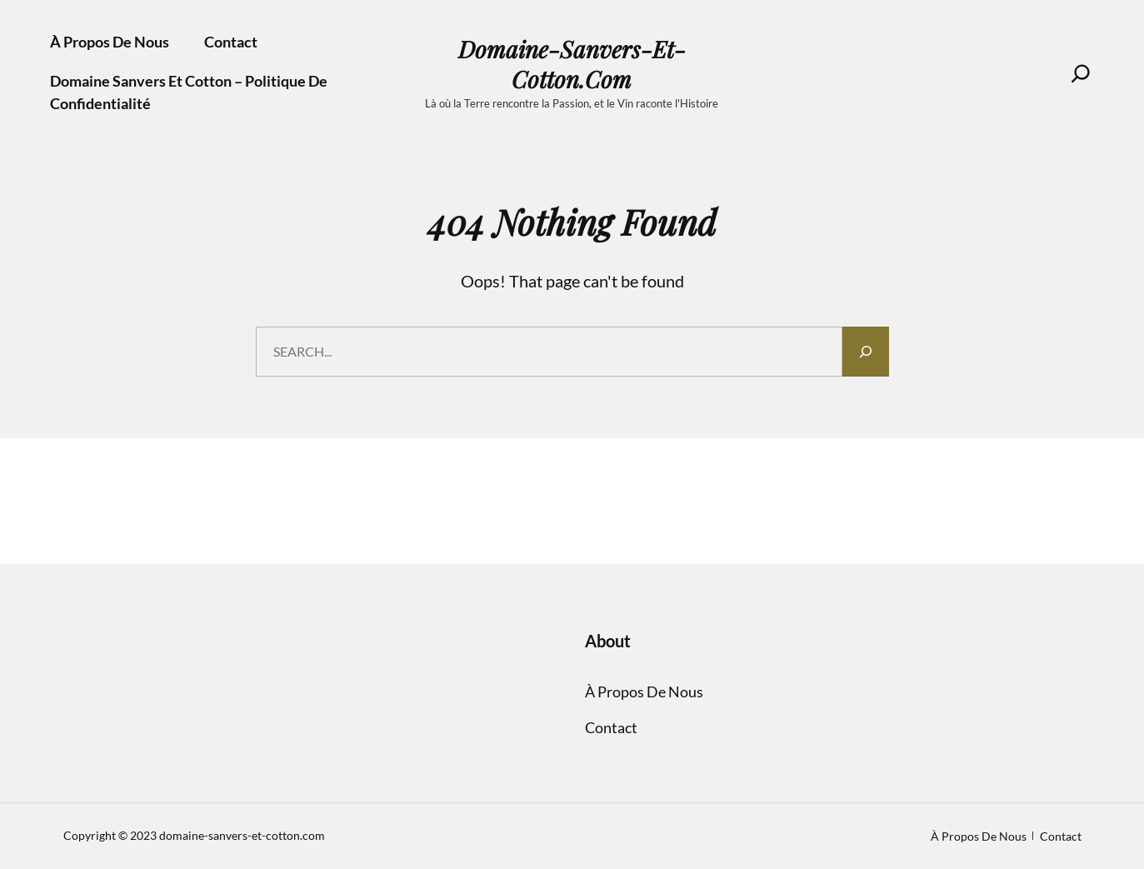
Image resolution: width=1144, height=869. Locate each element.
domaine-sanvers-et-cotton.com (572, 64)
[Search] (1080, 73)
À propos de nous (109, 41)
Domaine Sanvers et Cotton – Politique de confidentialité (188, 92)
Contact (230, 41)
